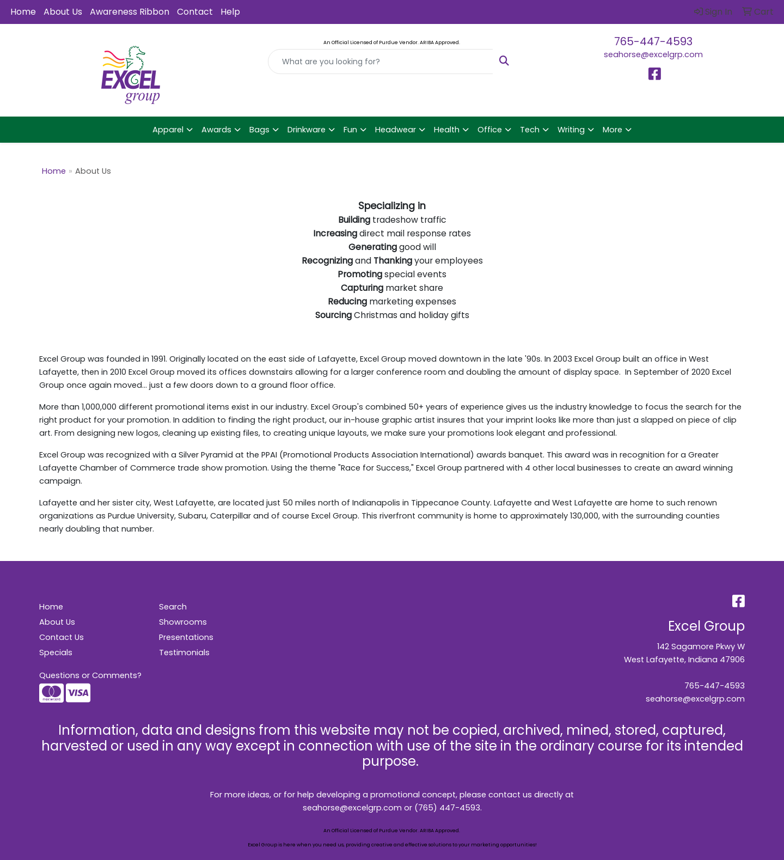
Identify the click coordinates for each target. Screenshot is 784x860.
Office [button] (489, 129)
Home (23, 11)
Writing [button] (571, 129)
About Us (63, 11)
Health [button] (447, 129)
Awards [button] (216, 129)
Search (173, 606)
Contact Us (61, 637)
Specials (55, 652)
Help (230, 11)
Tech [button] (530, 129)
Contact (195, 11)
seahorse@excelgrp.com (653, 54)
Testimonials (184, 652)
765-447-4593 (653, 41)
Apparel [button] (167, 129)
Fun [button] (350, 129)
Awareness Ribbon (129, 11)
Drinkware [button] (306, 129)
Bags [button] (259, 129)
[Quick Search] (380, 61)
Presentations (186, 637)
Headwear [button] (395, 129)
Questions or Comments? (90, 675)
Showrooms (183, 622)
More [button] (612, 129)
